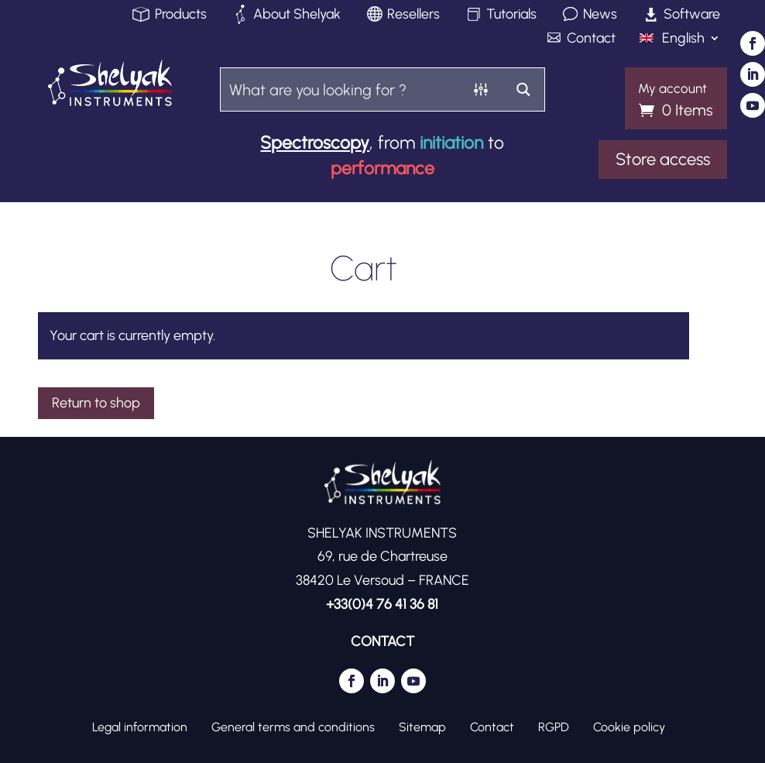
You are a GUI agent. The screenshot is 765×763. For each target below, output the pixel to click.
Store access (663, 159)
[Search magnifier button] (523, 89)
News (600, 15)
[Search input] (340, 89)
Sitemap (422, 727)
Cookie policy (629, 727)
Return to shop (96, 402)
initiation (451, 142)
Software (692, 15)
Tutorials (511, 15)
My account (672, 89)
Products (181, 15)
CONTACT (382, 641)
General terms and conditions (293, 727)
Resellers (413, 15)
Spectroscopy (314, 142)
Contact (591, 39)
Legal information (139, 727)
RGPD (553, 727)
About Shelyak (297, 15)
